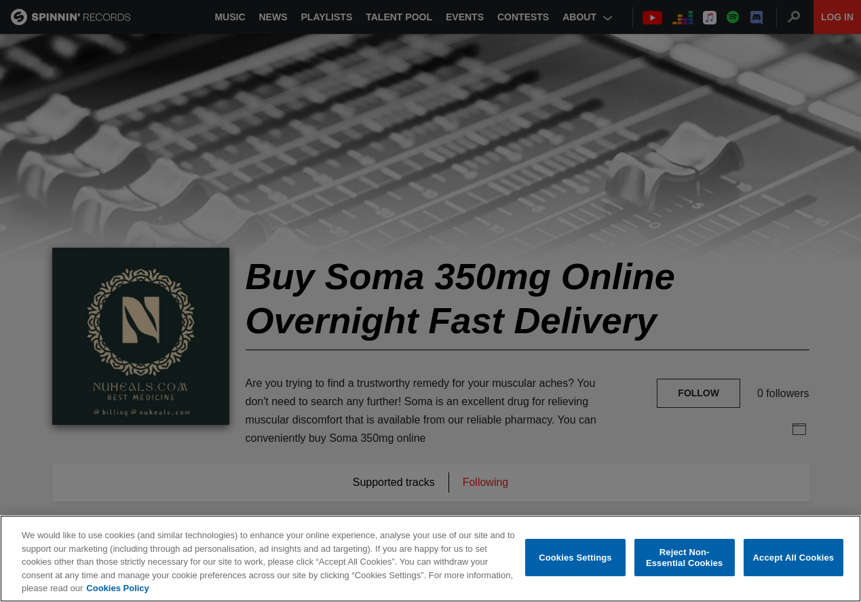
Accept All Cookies (794, 557)
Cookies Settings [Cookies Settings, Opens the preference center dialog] (575, 557)
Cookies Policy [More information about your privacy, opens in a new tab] (117, 588)
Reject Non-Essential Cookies (684, 557)
